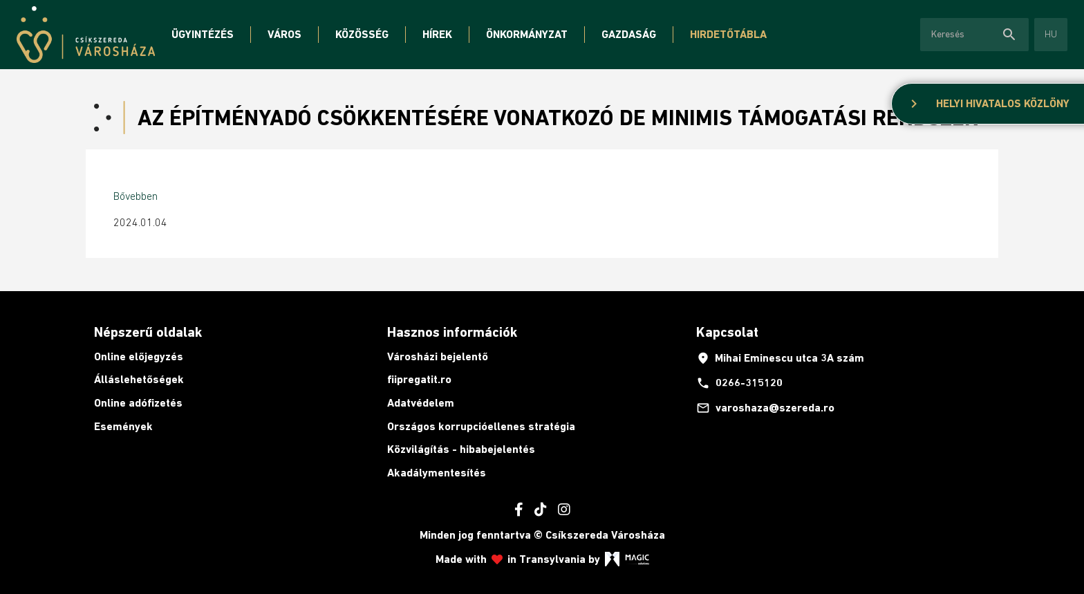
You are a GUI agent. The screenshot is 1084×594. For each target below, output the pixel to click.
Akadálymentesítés (436, 472)
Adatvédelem (420, 402)
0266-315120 (739, 383)
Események (123, 426)
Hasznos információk (452, 332)
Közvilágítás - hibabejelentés (461, 449)
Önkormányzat (527, 34)
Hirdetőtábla (728, 34)
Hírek (437, 34)
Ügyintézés (202, 34)
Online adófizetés (138, 402)
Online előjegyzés (138, 356)
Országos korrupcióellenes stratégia (481, 426)
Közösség (362, 34)
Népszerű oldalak (148, 332)
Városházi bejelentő (437, 356)
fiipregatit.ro (419, 379)
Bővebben (135, 195)
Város (284, 34)
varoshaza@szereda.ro (765, 408)
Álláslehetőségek (139, 379)
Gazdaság (628, 34)
